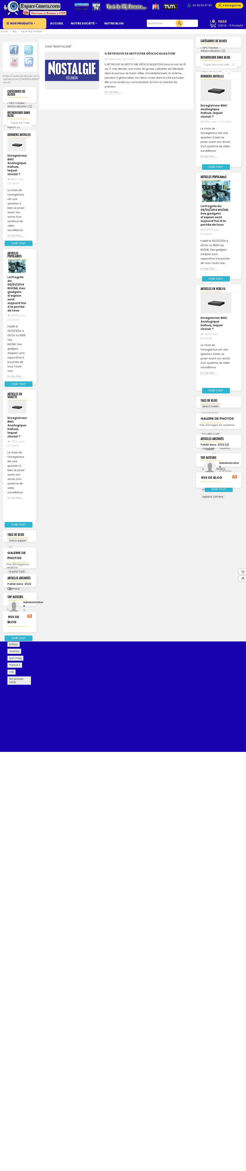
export (13, 795)
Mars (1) (17, 925)
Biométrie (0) (18, 176)
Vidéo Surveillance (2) (17, 184)
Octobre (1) (20, 940)
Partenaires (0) (19, 144)
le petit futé (17, 729)
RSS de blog (19, 1035)
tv (10, 705)
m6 (11, 830)
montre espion (18, 774)
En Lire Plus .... (15, 352)
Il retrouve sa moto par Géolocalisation (140, 54)
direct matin (17, 781)
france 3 (14, 823)
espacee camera (15, 745)
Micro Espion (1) (19, 137)
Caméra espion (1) (13, 128)
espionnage (16, 753)
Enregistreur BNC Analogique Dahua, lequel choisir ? (16, 281)
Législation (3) (18, 151)
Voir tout (21, 195)
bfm (12, 767)
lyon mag (15, 816)
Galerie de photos (217, 666)
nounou (14, 809)
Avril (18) (18, 945)
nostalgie (15, 788)
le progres (15, 760)
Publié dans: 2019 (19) (215, 722)
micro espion (17, 698)
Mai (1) (17, 920)
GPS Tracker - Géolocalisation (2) (19, 107)
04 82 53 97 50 (202, 5)
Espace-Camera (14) (15, 117)
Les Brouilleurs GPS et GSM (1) (17, 160)
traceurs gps (17, 736)
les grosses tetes (16, 838)
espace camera (14, 713)
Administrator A (24, 976)
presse (13, 802)
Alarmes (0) (17, 169)
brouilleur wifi (17, 722)
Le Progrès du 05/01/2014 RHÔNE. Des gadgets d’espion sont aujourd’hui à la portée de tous (16, 424)
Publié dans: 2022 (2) (215, 707)
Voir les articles (24, 994)
